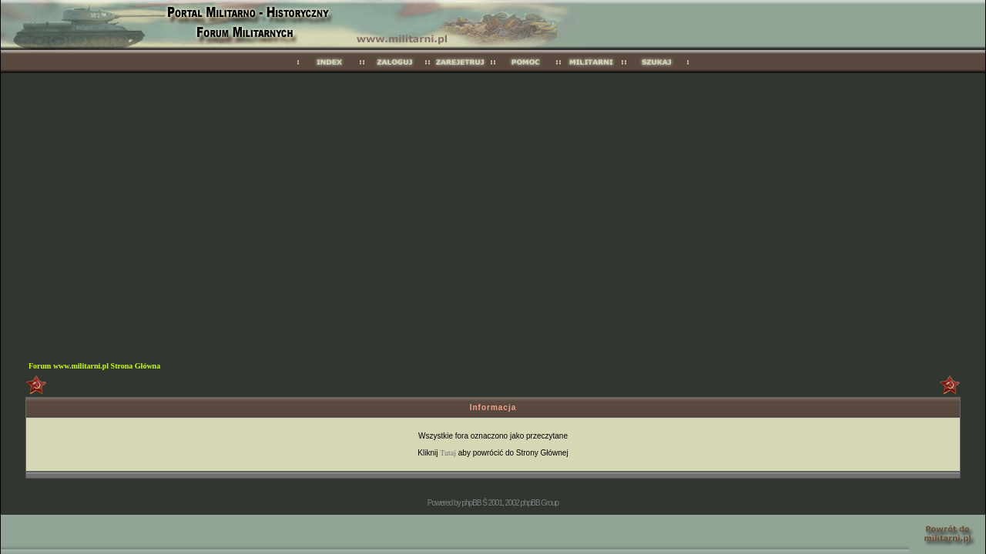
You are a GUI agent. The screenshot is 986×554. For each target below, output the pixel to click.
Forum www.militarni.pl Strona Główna (94, 366)
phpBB (471, 503)
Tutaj (448, 453)
